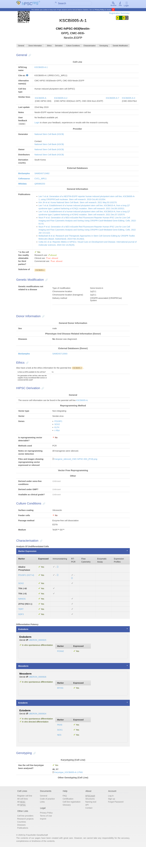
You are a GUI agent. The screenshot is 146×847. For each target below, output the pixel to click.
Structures (90, 799)
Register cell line (24, 796)
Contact (88, 808)
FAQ (65, 796)
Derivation (58, 46)
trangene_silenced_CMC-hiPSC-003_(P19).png (75, 459)
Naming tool (90, 802)
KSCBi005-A (40, 98)
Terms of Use (46, 816)
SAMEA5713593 (59, 354)
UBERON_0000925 (37, 640)
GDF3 (21, 615)
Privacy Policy (99, 10)
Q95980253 (39, 184)
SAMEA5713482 (41, 174)
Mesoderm (23, 666)
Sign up (111, 799)
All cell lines (22, 799)
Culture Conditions (73, 46)
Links (42, 802)
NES (59, 735)
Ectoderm (23, 703)
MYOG (60, 688)
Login (126, 4)
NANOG (22, 599)
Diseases (21, 825)
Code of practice (47, 799)
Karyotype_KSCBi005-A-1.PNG (68, 772)
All (21, 802)
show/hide (21, 124)
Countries (21, 822)
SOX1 (60, 730)
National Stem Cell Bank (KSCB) (49, 134)
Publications (22, 828)
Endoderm (23, 629)
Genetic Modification (120, 46)
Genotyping (103, 46)
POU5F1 (58, 422)
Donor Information (35, 46)
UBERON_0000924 (37, 714)
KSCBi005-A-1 (41, 67)
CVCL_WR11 (40, 179)
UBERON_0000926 (37, 677)
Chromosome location (62, 292)
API (87, 805)
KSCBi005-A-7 (112, 98)
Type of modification (61, 288)
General (21, 46)
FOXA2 (60, 651)
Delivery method (59, 298)
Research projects (25, 819)
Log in (111, 796)
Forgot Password (115, 802)
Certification (68, 799)
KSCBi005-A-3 (128, 98)
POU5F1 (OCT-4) (26, 575)
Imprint (43, 819)
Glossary (67, 805)
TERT (21, 609)
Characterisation (89, 46)
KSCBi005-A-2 (60, 98)
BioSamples (24, 174)
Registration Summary (119, 13)
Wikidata (22, 184)
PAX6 (59, 725)
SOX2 (57, 425)
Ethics (49, 46)
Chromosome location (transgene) (67, 295)
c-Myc (57, 431)
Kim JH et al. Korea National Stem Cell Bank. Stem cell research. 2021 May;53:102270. (78, 203)
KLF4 (56, 428)
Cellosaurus (24, 179)
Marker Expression (27, 551)
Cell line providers (25, 816)
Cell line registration (72, 802)
